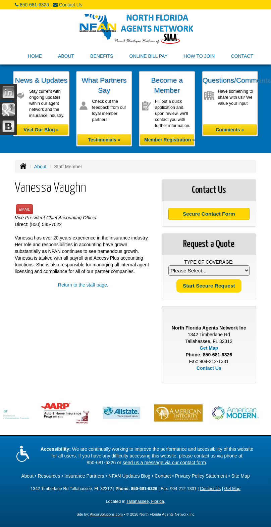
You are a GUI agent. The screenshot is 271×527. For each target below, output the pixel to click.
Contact (242, 56)
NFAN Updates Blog (129, 476)
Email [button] (24, 209)
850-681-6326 (34, 4)
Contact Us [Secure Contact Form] (209, 368)
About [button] (66, 56)
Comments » (230, 129)
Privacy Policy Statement (201, 476)
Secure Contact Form (209, 214)
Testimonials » (104, 139)
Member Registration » (169, 139)
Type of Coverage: (208, 262)
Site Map (240, 476)
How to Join (199, 56)
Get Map (209, 348)
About (40, 166)
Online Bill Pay (148, 56)
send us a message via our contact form (164, 462)
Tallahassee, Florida (145, 501)
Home (35, 56)
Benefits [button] (101, 56)
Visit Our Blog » (41, 129)
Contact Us (70, 4)
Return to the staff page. (83, 285)
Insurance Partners (84, 476)
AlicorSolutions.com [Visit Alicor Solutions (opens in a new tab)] (106, 514)
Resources (49, 476)
